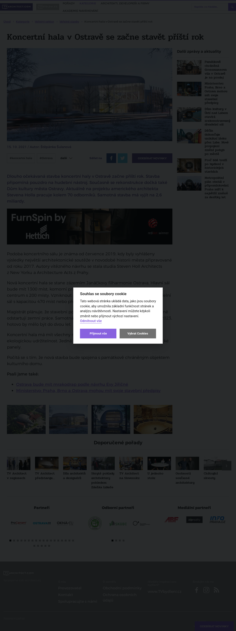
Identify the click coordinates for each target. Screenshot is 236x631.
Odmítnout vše (91, 321)
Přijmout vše (98, 333)
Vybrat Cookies (137, 333)
